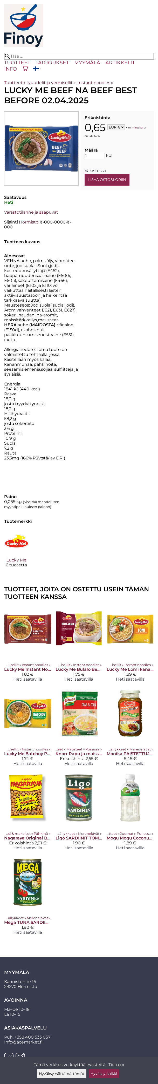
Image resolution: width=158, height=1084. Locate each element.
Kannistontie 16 (20, 981)
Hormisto (28, 222)
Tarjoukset (52, 62)
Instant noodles (95, 82)
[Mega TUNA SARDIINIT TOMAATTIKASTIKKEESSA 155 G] (27, 899)
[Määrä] (95, 155)
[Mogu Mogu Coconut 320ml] (130, 814)
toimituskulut (137, 127)
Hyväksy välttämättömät (61, 1073)
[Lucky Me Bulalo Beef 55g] (79, 646)
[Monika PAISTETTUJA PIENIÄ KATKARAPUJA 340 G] (130, 730)
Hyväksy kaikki (104, 1073)
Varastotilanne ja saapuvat (31, 212)
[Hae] (79, 56)
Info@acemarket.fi (23, 1042)
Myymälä (87, 62)
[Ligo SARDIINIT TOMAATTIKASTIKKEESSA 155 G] (79, 814)
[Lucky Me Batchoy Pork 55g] (27, 730)
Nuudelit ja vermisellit (51, 82)
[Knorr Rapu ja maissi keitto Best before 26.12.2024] (79, 730)
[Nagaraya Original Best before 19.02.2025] (27, 814)
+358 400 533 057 (32, 1037)
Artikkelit (120, 62)
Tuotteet (17, 62)
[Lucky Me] (16, 552)
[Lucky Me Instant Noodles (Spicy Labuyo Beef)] (27, 646)
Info (10, 69)
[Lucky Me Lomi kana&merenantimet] (130, 646)
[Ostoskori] (25, 69)
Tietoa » (116, 1064)
